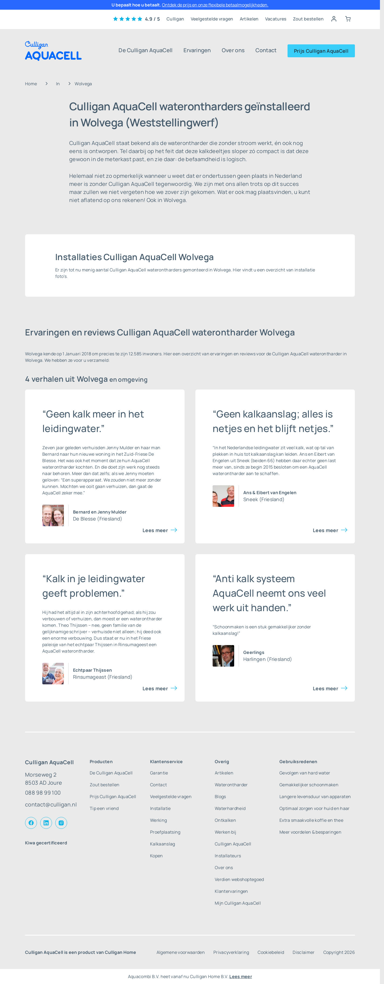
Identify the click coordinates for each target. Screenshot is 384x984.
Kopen (156, 856)
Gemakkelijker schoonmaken (308, 785)
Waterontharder (231, 785)
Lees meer (155, 530)
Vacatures (275, 19)
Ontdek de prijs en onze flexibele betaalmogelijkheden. (215, 5)
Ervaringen (197, 50)
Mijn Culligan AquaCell (238, 903)
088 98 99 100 (43, 792)
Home (31, 84)
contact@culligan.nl (51, 804)
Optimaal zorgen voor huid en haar (314, 808)
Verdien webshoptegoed (239, 879)
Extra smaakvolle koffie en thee (311, 820)
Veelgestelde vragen (212, 19)
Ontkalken (225, 820)
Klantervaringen (231, 891)
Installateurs (228, 856)
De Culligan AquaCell (145, 50)
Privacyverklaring (231, 952)
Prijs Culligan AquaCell (321, 51)
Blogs (220, 796)
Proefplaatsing (165, 832)
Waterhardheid (230, 808)
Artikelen (249, 19)
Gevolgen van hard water (304, 773)
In (58, 84)
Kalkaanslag (162, 844)
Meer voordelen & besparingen (310, 832)
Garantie (159, 773)
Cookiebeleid (271, 952)
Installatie (160, 808)
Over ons (233, 50)
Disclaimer (303, 952)
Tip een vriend (104, 808)
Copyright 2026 (339, 952)
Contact (265, 50)
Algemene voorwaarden (181, 952)
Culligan (175, 19)
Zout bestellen (308, 19)
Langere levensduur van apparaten (315, 796)
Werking (158, 820)
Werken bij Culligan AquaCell (233, 838)
